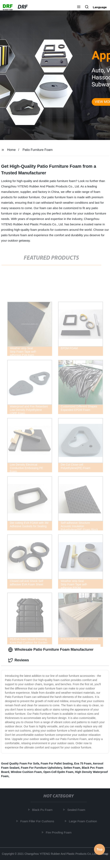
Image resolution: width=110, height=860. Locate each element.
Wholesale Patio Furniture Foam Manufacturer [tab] (50, 649)
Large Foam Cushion (84, 821)
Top (100, 849)
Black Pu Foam (43, 809)
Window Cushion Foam (26, 772)
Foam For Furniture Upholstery (41, 767)
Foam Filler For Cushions (38, 821)
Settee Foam (72, 767)
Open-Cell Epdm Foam (58, 772)
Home (11, 149)
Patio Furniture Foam (37, 149)
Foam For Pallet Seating (57, 763)
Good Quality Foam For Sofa (20, 763)
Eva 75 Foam (82, 763)
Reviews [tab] (18, 660)
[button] (78, 7)
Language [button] (100, 7)
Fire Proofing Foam (59, 832)
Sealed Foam (77, 809)
